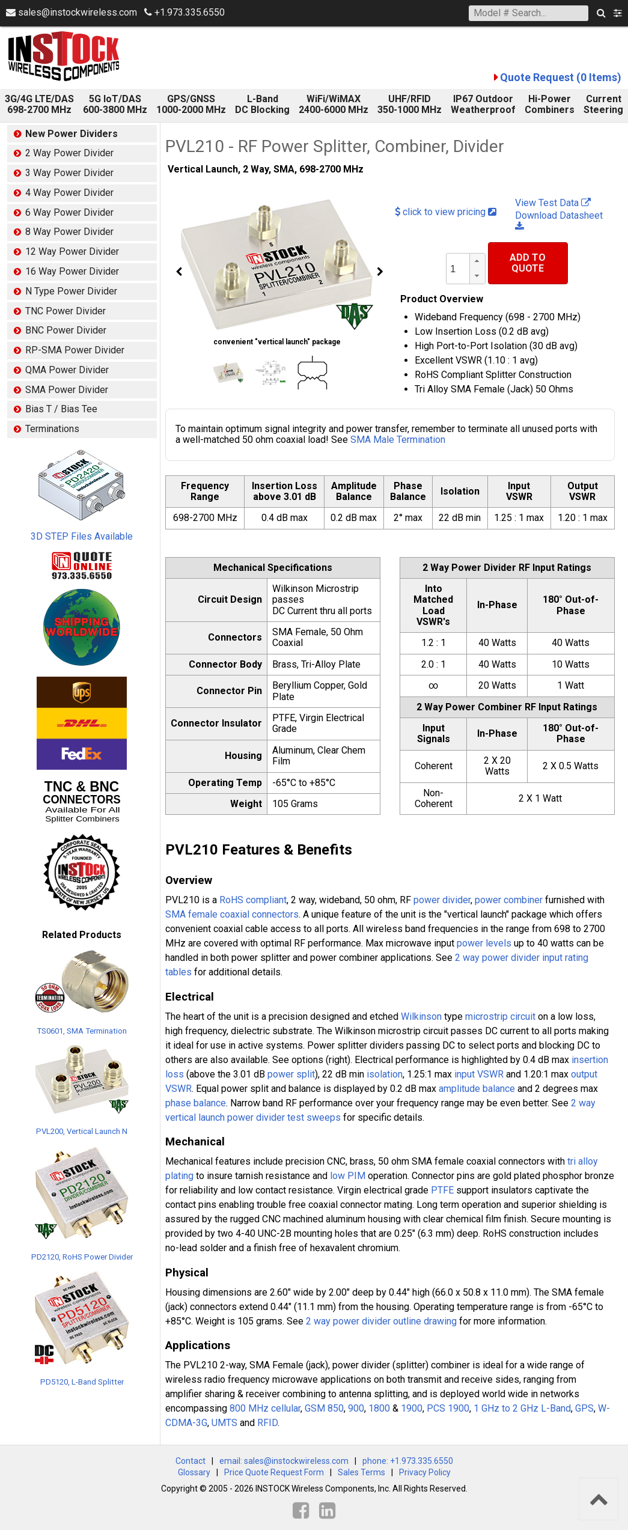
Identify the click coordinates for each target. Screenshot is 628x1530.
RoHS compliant (253, 900)
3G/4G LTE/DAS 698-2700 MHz (39, 104)
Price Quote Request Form (274, 1472)
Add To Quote (528, 263)
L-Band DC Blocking (262, 104)
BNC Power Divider (65, 330)
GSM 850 (324, 1408)
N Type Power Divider (71, 291)
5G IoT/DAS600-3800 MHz (115, 104)
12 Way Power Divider (72, 251)
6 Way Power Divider (69, 212)
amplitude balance (477, 1088)
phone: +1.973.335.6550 (407, 1461)
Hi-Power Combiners (550, 104)
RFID (267, 1422)
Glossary (194, 1472)
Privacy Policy (425, 1472)
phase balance (195, 1103)
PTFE (442, 1190)
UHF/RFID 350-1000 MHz (409, 104)
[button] (477, 261)
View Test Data (553, 203)
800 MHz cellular (265, 1408)
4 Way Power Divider (69, 192)
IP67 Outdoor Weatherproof (483, 104)
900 (356, 1408)
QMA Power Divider (67, 370)
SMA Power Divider (66, 389)
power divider (442, 900)
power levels (484, 943)
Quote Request (560, 77)
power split (291, 1074)
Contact (190, 1461)
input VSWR (479, 1074)
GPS (584, 1408)
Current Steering (603, 104)
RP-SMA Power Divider (74, 350)
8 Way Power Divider (69, 231)
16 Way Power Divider (72, 271)
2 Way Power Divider (69, 153)
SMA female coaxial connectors (232, 914)
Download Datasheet (559, 220)
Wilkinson (421, 1016)
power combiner (509, 900)
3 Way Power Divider (69, 172)
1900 (411, 1408)
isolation (385, 1074)
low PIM (347, 1175)
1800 (379, 1408)
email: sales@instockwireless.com (284, 1461)
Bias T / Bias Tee (61, 409)
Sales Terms (361, 1472)
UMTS (224, 1422)
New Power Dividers (71, 133)
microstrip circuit (500, 1016)
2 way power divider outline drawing (381, 1321)
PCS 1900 (448, 1408)
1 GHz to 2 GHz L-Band (522, 1408)
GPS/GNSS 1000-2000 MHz (191, 104)
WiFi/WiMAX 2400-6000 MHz (333, 104)
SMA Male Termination (397, 439)
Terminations (52, 428)
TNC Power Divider (65, 311)
